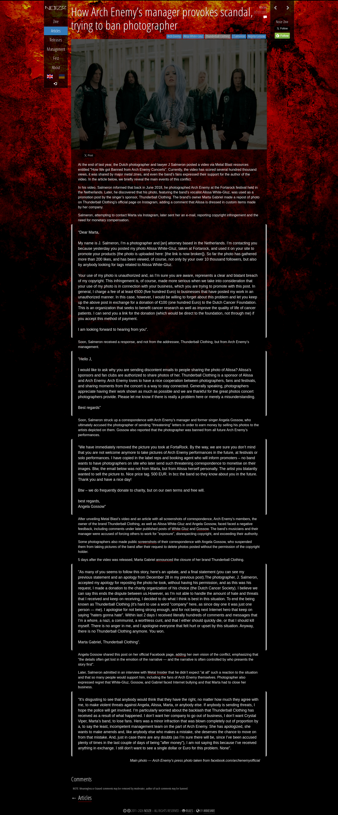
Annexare (209, 810)
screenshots (147, 542)
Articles (263, 7)
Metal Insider (157, 672)
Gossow (202, 529)
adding (180, 654)
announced (164, 560)
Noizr (147, 810)
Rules (189, 810)
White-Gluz (180, 529)
